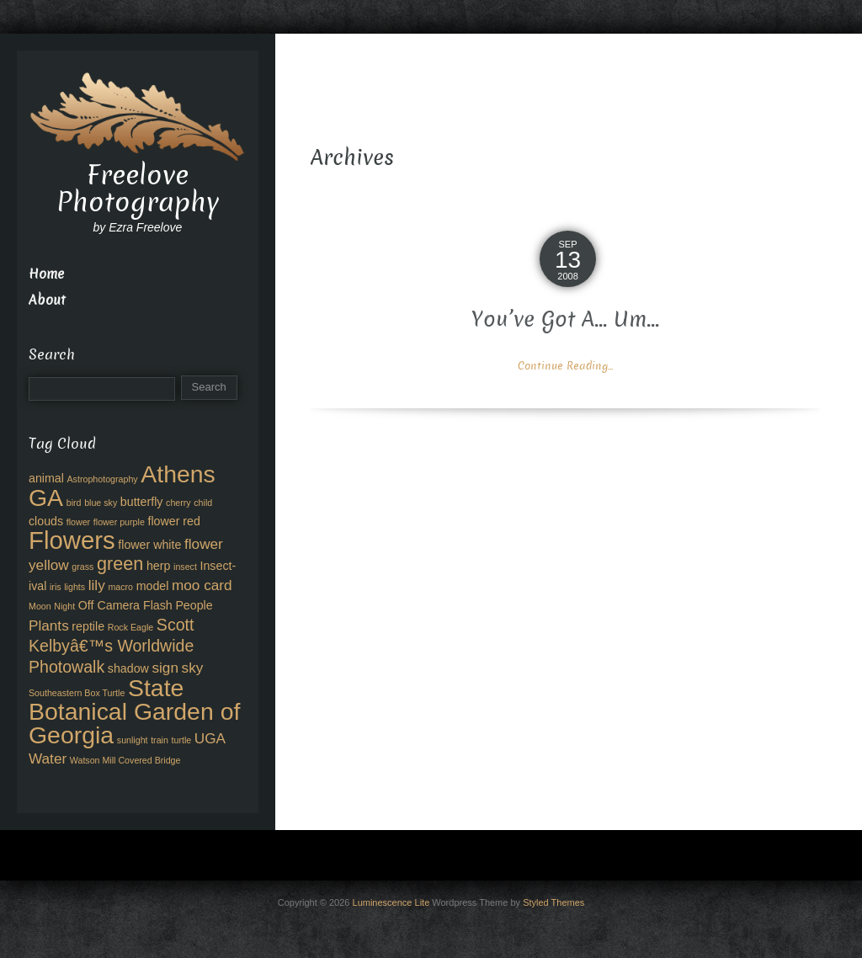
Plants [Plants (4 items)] (49, 625)
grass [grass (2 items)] (82, 566)
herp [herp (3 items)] (158, 565)
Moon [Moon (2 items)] (40, 606)
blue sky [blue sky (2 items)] (100, 503)
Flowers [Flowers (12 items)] (72, 540)
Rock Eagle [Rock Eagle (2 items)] (131, 627)
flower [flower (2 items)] (78, 522)
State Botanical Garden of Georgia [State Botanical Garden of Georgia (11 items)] (134, 711)
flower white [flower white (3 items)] (149, 544)
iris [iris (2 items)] (55, 587)
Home (46, 274)
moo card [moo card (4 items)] (202, 585)
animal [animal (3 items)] (46, 478)
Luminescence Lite (391, 902)
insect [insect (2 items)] (185, 566)
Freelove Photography (137, 189)
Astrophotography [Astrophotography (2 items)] (102, 479)
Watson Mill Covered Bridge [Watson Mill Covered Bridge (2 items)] (125, 760)
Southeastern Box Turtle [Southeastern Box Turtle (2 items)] (77, 693)
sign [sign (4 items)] (165, 667)
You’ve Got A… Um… (565, 319)
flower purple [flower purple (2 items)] (119, 522)
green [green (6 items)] (120, 563)
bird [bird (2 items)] (74, 503)
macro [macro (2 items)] (120, 587)
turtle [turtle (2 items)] (182, 740)
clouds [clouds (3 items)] (46, 521)
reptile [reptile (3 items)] (88, 626)
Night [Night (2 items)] (64, 606)
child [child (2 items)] (203, 503)
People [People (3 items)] (193, 605)
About (47, 300)
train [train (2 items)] (159, 740)
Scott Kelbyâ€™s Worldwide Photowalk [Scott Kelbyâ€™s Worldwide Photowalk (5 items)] (111, 645)
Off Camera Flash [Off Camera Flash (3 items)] (125, 605)
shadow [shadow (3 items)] (128, 668)
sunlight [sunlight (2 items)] (132, 740)
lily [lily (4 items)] (96, 585)
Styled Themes (553, 902)
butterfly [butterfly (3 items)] (141, 501)
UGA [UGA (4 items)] (210, 738)
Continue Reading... (565, 366)
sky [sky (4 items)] (193, 667)
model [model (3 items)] (152, 586)
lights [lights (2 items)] (74, 587)
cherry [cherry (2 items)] (178, 503)
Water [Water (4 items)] (48, 758)
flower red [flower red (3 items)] (173, 521)
